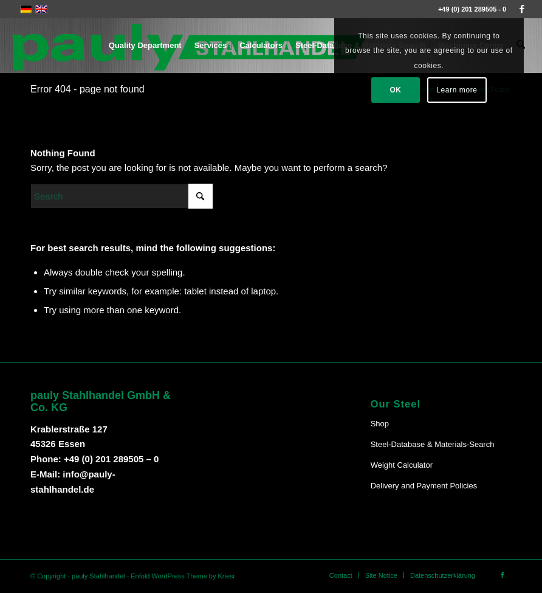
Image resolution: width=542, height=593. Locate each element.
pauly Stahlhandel (98, 576)
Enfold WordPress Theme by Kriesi (183, 576)
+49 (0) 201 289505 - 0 (472, 9)
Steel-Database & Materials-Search (433, 444)
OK (395, 90)
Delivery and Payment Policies (424, 485)
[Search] (121, 196)
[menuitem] (145, 45)
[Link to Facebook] (522, 9)
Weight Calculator (402, 465)
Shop (380, 423)
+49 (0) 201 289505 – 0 (111, 459)
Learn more (456, 90)
